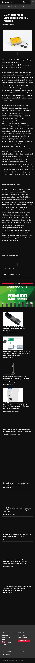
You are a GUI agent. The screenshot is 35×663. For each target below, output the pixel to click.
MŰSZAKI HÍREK (7, 594)
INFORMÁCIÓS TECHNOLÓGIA (11, 411)
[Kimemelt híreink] (24, 641)
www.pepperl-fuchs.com (10, 255)
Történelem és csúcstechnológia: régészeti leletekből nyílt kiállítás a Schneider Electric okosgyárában (15, 561)
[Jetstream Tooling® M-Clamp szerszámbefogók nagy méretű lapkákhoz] (13, 318)
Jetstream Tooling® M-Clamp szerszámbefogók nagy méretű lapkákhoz (14, 328)
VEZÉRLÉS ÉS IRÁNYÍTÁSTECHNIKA (11, 434)
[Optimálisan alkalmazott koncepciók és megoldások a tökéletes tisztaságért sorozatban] (14, 499)
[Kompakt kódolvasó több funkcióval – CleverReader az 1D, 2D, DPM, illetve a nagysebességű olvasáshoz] (13, 343)
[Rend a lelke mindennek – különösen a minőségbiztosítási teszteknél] (14, 474)
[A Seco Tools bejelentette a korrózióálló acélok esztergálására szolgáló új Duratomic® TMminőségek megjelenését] (14, 578)
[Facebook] (5, 269)
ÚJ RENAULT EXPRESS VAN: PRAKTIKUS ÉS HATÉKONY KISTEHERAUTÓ (17, 535)
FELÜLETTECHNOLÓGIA (9, 514)
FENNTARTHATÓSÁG (8, 384)
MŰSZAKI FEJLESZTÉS (8, 487)
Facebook (8, 651)
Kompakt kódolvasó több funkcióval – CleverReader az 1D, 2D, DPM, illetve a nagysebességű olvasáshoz (16, 353)
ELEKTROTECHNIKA (8, 25)
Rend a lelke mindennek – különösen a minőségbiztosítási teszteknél (16, 484)
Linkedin (8, 654)
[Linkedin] (3, 654)
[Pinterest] (14, 269)
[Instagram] (20, 651)
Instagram (25, 651)
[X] (9, 269)
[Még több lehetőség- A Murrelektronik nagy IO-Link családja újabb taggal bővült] (13, 422)
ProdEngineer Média (12, 274)
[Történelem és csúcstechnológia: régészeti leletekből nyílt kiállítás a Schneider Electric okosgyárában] (14, 551)
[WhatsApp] (18, 269)
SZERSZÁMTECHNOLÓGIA (10, 333)
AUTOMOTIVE (7, 539)
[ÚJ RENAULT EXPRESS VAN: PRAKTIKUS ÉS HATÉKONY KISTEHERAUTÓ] (14, 526)
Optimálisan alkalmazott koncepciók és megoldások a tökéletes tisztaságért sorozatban (17, 510)
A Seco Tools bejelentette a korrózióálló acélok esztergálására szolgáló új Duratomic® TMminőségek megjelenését (17, 589)
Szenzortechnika (8, 357)
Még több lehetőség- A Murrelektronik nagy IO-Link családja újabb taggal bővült (17, 430)
